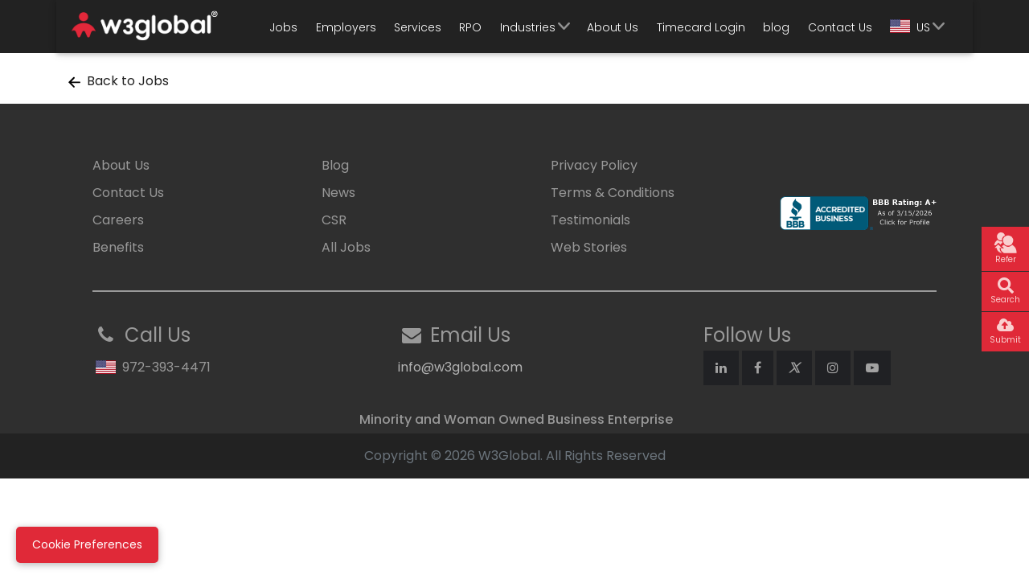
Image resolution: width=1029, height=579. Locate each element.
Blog (335, 165)
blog (776, 27)
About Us (612, 27)
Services (417, 27)
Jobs (283, 27)
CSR (334, 220)
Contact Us (840, 27)
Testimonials (590, 220)
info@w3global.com (460, 367)
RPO (470, 27)
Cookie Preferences (87, 544)
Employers (346, 27)
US (910, 27)
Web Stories (589, 247)
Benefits (118, 247)
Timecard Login (701, 27)
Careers (118, 220)
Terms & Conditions (612, 192)
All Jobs (346, 247)
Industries (527, 27)
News (338, 192)
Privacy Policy (594, 165)
